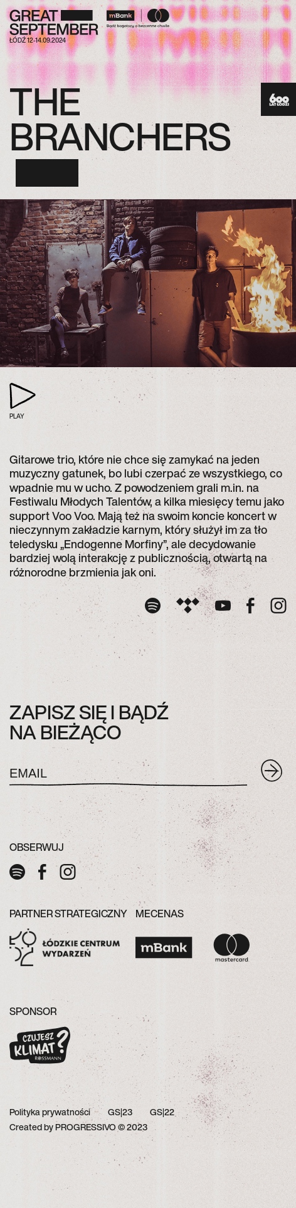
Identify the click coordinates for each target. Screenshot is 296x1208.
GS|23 (120, 1111)
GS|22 (162, 1111)
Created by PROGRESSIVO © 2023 (78, 1126)
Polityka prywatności (49, 1111)
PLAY (14, 402)
